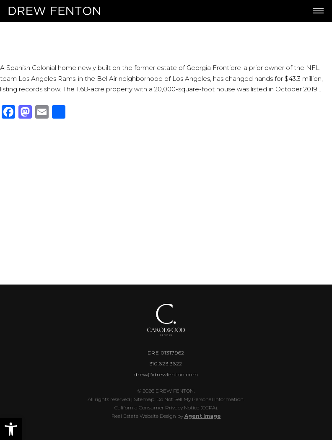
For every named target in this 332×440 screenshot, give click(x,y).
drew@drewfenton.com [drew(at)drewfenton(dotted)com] (166, 374)
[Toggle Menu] (318, 11)
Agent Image (202, 416)
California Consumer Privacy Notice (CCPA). (166, 407)
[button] (11, 429)
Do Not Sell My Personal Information (200, 399)
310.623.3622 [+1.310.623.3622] (166, 363)
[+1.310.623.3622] (281, 11)
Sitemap (144, 399)
